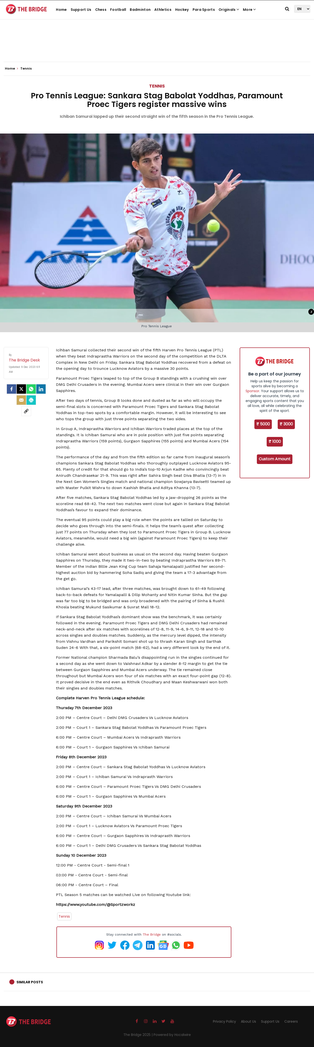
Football (118, 9)
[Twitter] (21, 389)
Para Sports (204, 9)
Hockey (182, 9)
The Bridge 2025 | (138, 1034)
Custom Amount (274, 459)
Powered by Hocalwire (172, 1034)
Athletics (162, 9)
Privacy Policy (224, 1021)
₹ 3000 (286, 424)
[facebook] (11, 389)
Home (61, 9)
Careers (291, 1021)
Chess (101, 9)
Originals (229, 9)
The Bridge (152, 934)
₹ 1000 (275, 441)
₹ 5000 (263, 424)
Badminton (140, 9)
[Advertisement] (157, 46)
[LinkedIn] (41, 389)
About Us (248, 1021)
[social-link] (26, 411)
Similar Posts (29, 982)
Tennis (157, 86)
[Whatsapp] (31, 389)
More (249, 9)
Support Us (81, 9)
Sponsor (252, 391)
